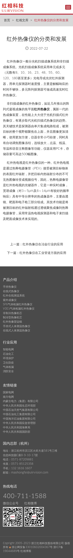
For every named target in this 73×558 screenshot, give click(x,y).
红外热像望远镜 (12, 321)
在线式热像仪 (11, 291)
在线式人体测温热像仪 (16, 330)
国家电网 (8, 392)
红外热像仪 (42, 109)
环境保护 (8, 358)
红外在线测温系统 (14, 295)
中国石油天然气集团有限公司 (20, 410)
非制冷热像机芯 (12, 313)
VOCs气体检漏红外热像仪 (18, 308)
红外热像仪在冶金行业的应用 (43, 244)
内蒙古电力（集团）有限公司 (20, 401)
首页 (7, 20)
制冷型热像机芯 (12, 317)
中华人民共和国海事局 (16, 427)
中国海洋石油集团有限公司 (19, 418)
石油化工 (8, 354)
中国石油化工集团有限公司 (19, 414)
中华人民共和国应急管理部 (19, 423)
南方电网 (8, 397)
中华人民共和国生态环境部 (19, 405)
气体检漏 (8, 367)
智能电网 (8, 349)
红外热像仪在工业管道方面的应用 (42, 253)
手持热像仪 (10, 287)
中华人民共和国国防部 (16, 432)
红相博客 (25, 551)
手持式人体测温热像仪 (16, 326)
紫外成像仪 (10, 300)
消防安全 (8, 371)
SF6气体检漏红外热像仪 (17, 304)
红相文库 (22, 20)
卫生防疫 (8, 362)
